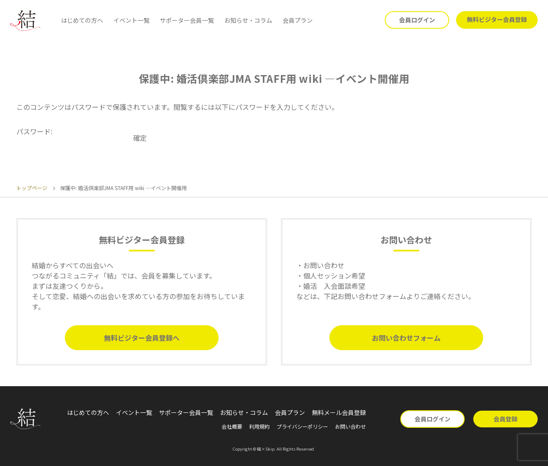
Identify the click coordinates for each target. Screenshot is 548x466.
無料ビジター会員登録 (497, 19)
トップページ (31, 187)
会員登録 (505, 419)
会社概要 (232, 426)
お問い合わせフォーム (406, 338)
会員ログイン (417, 19)
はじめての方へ (82, 20)
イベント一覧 (131, 20)
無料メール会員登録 (339, 412)
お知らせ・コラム (248, 20)
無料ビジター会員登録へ (142, 338)
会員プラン (298, 20)
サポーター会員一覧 (187, 20)
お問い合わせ (350, 426)
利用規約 (259, 426)
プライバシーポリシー (302, 426)
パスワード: (73, 131)
